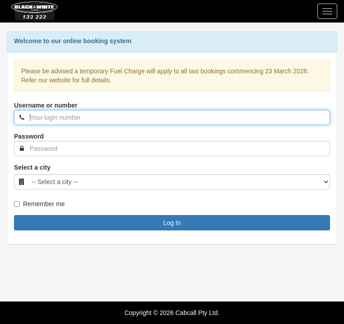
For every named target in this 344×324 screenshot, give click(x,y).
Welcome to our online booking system (72, 41)
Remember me (39, 203)
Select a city (32, 167)
